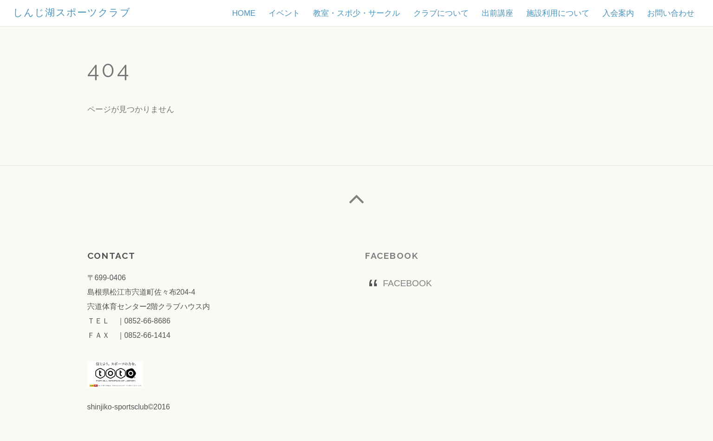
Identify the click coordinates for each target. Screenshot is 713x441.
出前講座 (497, 13)
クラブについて (441, 13)
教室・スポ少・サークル (356, 13)
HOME (243, 13)
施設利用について (557, 13)
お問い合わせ (670, 13)
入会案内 (618, 13)
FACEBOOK (392, 255)
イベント (284, 13)
